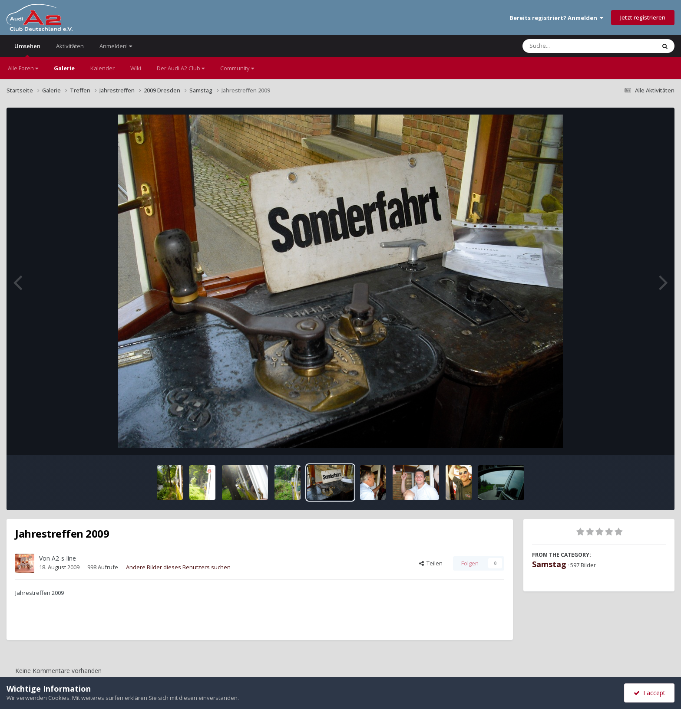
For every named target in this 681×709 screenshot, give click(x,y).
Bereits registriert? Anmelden (556, 18)
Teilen (431, 563)
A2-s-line (64, 558)
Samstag (549, 564)
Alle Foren (23, 68)
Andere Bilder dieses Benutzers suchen (178, 567)
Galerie (64, 68)
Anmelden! (115, 46)
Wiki (135, 68)
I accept (649, 693)
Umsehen (27, 49)
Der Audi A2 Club (181, 68)
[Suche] (571, 46)
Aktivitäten (70, 46)
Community (237, 68)
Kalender (102, 68)
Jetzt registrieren (642, 17)
